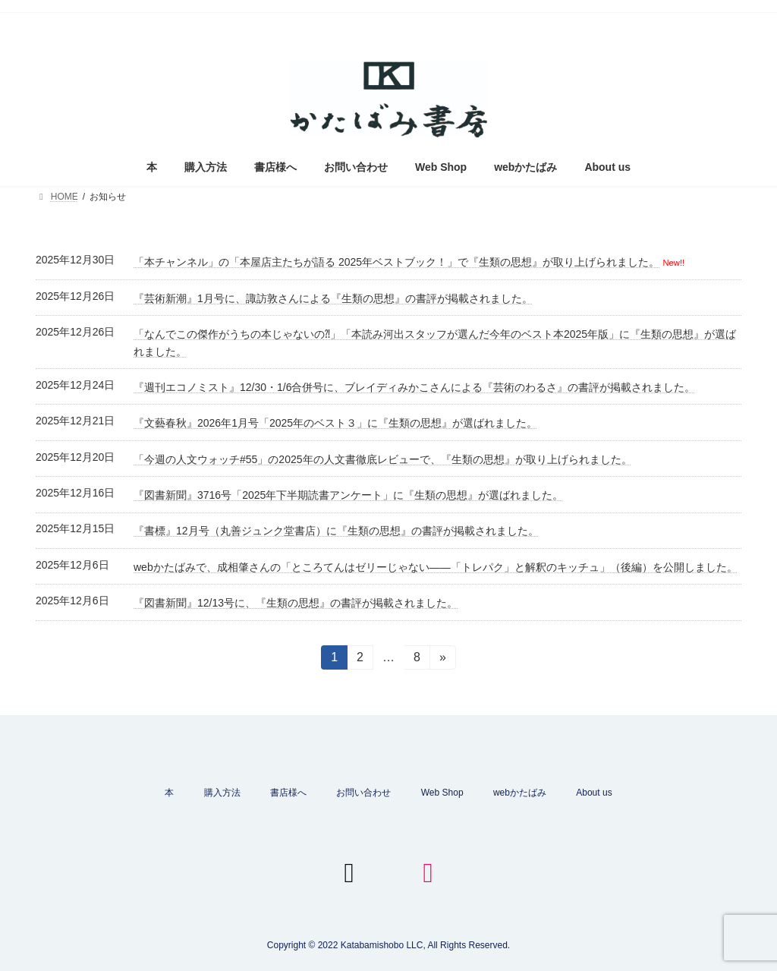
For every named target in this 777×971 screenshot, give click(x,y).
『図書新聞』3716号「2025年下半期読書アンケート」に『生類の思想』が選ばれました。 (348, 495)
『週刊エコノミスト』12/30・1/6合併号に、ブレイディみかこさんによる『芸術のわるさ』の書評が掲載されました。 (415, 387)
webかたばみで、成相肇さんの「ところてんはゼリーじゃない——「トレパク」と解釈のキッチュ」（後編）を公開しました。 (436, 567)
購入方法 (222, 792)
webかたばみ (519, 792)
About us (594, 792)
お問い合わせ (363, 792)
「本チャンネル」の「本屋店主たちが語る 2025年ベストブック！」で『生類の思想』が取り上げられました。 (396, 262)
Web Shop (442, 792)
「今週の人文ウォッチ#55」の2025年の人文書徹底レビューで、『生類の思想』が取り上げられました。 (383, 459)
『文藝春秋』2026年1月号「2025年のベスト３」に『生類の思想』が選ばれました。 (335, 423)
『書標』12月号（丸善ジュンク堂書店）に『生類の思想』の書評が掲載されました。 (336, 531)
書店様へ (288, 792)
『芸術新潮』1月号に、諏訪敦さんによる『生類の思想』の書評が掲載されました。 (333, 298)
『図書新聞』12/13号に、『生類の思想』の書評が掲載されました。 (296, 603)
